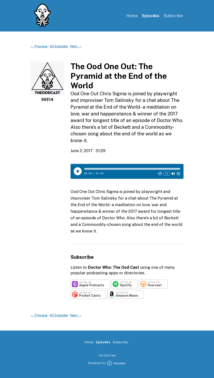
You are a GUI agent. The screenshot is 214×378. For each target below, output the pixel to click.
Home (132, 15)
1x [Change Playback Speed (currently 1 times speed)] (166, 173)
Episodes (150, 15)
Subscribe (173, 15)
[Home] (42, 26)
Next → (75, 46)
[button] (132, 169)
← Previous (38, 46)
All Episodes (59, 46)
